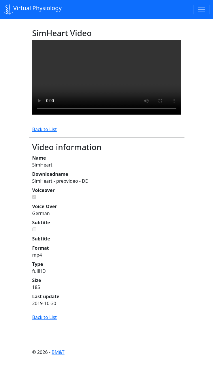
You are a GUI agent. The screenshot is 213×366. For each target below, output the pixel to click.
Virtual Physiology (33, 9)
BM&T (58, 352)
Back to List (44, 129)
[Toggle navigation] (201, 9)
